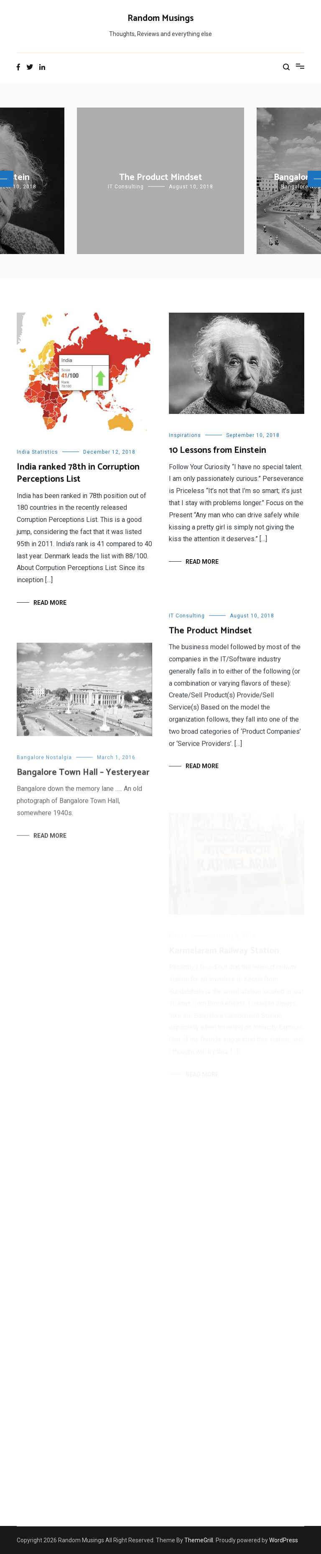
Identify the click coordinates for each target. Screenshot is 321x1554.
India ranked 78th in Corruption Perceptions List (78, 473)
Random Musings (160, 18)
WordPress (283, 1540)
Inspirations (185, 435)
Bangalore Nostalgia (44, 762)
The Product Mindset (160, 177)
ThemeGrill (198, 1540)
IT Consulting (126, 187)
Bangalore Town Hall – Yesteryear (83, 778)
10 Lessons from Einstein (217, 450)
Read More (49, 602)
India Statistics (37, 452)
